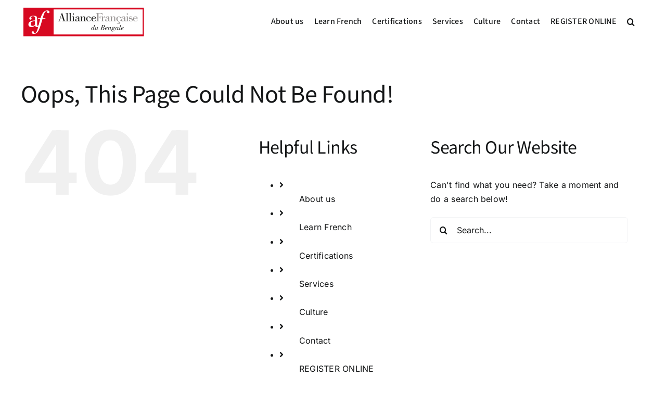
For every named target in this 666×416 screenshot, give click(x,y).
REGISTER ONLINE (336, 368)
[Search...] (529, 230)
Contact (315, 340)
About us (317, 199)
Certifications (326, 255)
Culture (313, 312)
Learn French (325, 227)
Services (316, 284)
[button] (631, 22)
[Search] (443, 230)
